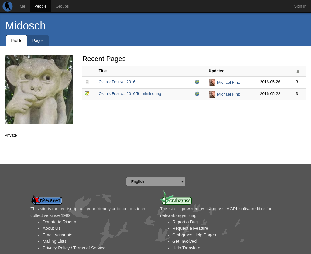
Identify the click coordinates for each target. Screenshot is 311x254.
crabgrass (214, 208)
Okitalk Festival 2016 (117, 82)
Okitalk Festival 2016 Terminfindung (130, 93)
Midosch (25, 25)
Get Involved (184, 241)
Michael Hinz (228, 82)
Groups (62, 6)
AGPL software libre (246, 208)
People (40, 6)
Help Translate (186, 248)
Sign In (300, 6)
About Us (51, 228)
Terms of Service (89, 248)
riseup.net (75, 208)
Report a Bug (185, 221)
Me (22, 6)
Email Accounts (57, 234)
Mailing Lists (55, 241)
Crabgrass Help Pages (194, 234)
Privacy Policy (56, 248)
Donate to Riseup (59, 221)
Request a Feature (190, 228)
